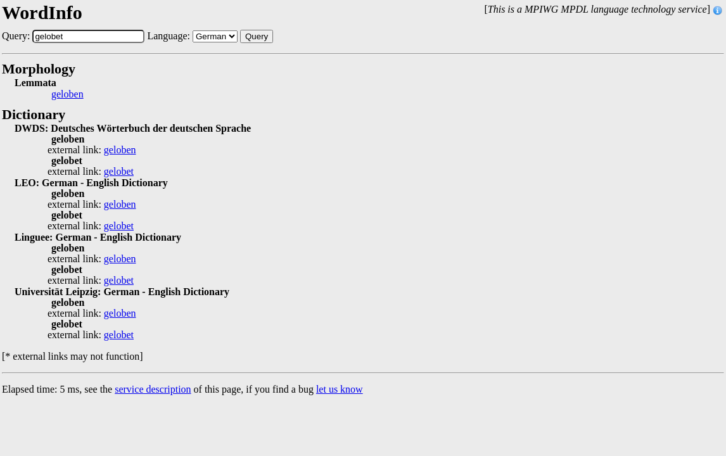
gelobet (119, 172)
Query (256, 36)
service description (153, 389)
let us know (339, 389)
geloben (67, 94)
